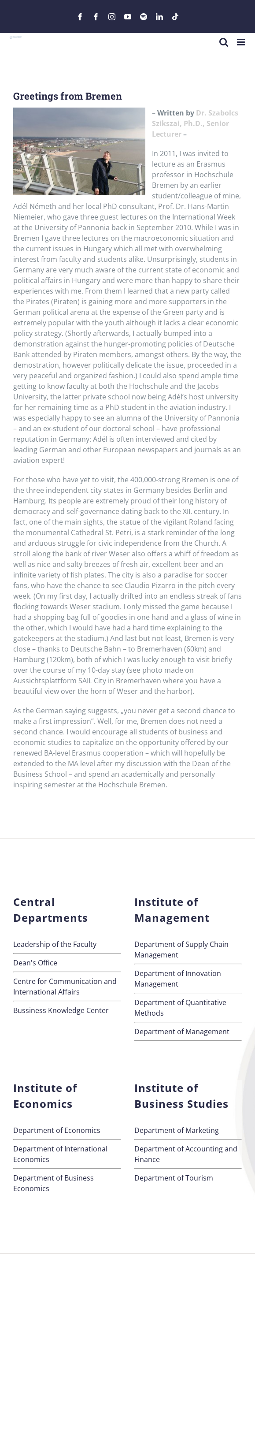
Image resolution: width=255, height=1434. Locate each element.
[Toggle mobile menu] (241, 42)
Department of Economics (56, 1130)
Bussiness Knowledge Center (61, 1010)
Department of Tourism (173, 1178)
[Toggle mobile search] (223, 42)
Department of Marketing (176, 1130)
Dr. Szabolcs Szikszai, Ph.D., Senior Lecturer (195, 123)
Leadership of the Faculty (54, 944)
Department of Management (181, 1031)
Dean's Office (35, 963)
